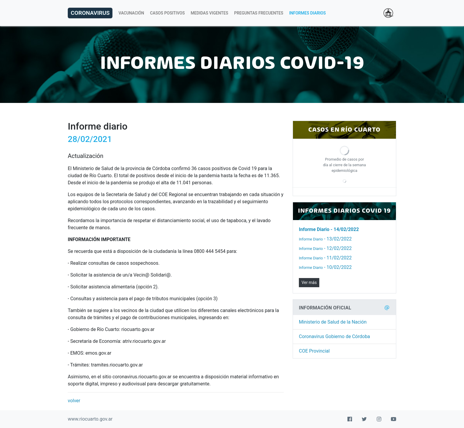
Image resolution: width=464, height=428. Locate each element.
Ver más (309, 282)
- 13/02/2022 (325, 239)
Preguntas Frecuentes (258, 13)
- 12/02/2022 (325, 248)
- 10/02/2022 (325, 267)
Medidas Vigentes (209, 13)
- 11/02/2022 (325, 258)
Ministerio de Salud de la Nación (333, 322)
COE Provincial (314, 351)
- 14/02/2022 (329, 229)
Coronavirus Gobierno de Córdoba (334, 336)
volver (74, 400)
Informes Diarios (307, 13)
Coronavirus (90, 12)
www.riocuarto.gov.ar (90, 419)
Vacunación (131, 13)
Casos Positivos (167, 13)
